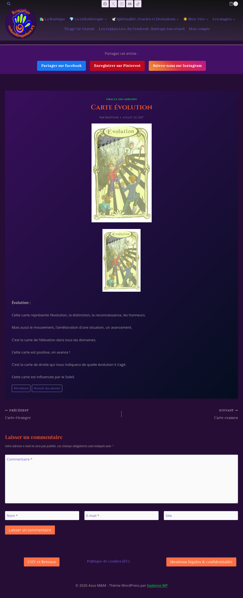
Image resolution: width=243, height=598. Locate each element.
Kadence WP (157, 585)
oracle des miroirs (47, 388)
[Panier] (233, 3)
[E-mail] (121, 515)
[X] (113, 3)
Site (169, 515)
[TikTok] (137, 3)
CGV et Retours (42, 561)
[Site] (201, 515)
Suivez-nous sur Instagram (177, 65)
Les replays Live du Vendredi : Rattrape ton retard (142, 29)
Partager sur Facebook (61, 65)
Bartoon (112, 117)
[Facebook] (105, 3)
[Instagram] (121, 3)
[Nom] (42, 515)
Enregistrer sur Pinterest (117, 65)
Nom (12, 515)
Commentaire (19, 459)
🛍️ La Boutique (52, 19)
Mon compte (199, 29)
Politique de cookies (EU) (108, 561)
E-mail (92, 515)
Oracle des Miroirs (121, 99)
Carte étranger (61, 413)
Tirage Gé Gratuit (79, 29)
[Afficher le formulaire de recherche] (9, 4)
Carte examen (181, 413)
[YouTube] (129, 3)
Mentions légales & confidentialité (201, 561)
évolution (21, 388)
